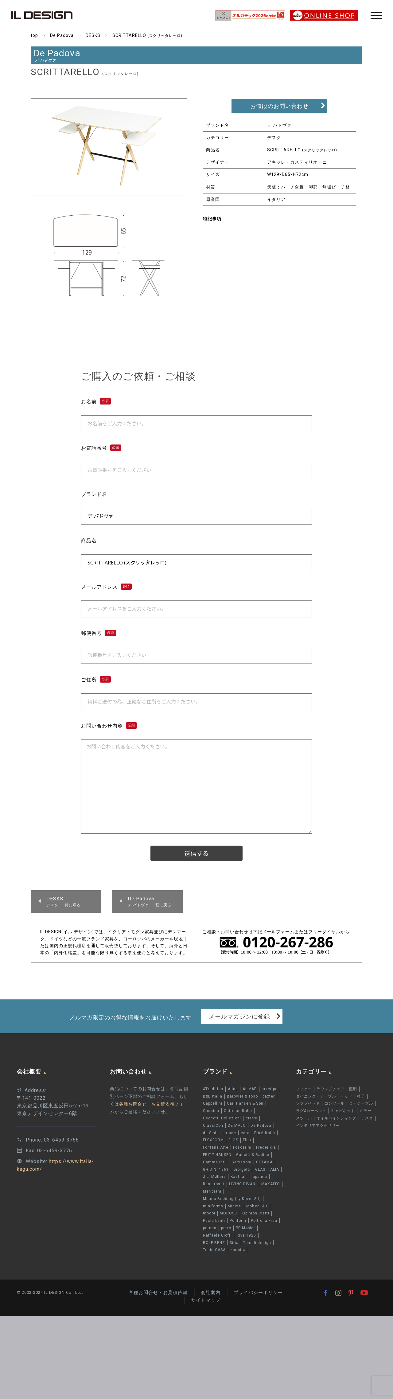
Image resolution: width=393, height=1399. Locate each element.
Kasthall (239, 1176)
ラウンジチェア (330, 1089)
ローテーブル (361, 1104)
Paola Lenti (214, 1220)
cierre (251, 1118)
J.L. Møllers (214, 1176)
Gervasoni (241, 1162)
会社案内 (210, 1292)
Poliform (238, 1220)
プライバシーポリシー (258, 1292)
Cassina (211, 1111)
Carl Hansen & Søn (245, 1104)
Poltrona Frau (264, 1220)
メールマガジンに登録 (239, 1016)
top (34, 35)
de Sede (211, 1133)
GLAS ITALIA (267, 1169)
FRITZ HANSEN (217, 1155)
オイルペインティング (336, 1118)
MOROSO (229, 1213)
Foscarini (242, 1147)
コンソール (334, 1104)
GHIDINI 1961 (216, 1169)
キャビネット (343, 1111)
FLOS (233, 1140)
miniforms (213, 1206)
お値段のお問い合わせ (279, 106)
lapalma (259, 1176)
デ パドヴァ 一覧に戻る (149, 901)
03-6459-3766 (61, 1140)
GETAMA (264, 1162)
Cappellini (212, 1104)
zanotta (238, 1250)
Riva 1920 (246, 1235)
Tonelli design (257, 1243)
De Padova (62, 35)
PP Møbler (245, 1228)
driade (230, 1133)
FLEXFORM (213, 1140)
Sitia (234, 1243)
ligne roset (213, 1184)
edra (245, 1133)
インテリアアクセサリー (318, 1125)
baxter (269, 1096)
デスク (367, 1118)
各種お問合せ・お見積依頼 (158, 1292)
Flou (247, 1140)
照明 (353, 1089)
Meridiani (212, 1191)
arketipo (270, 1089)
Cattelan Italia (238, 1111)
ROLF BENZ (214, 1243)
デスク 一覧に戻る (63, 901)
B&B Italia (212, 1096)
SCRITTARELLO (147, 35)
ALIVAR (250, 1089)
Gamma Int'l (215, 1162)
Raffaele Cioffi (217, 1235)
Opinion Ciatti (255, 1213)
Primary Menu (376, 15)
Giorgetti (242, 1169)
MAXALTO (270, 1184)
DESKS (93, 35)
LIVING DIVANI (243, 1184)
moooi (209, 1213)
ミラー (366, 1111)
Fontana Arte (215, 1147)
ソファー (304, 1089)
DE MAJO (237, 1125)
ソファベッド (308, 1104)
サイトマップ (205, 1300)
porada (209, 1228)
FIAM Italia (264, 1133)
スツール (304, 1118)
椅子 (361, 1096)
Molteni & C (257, 1206)
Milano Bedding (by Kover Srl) (232, 1199)
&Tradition (213, 1089)
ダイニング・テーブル (316, 1096)
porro (226, 1228)
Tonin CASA (214, 1250)
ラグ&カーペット (311, 1111)
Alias (233, 1089)
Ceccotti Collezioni (222, 1118)
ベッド (346, 1096)
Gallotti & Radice (252, 1155)
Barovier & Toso (242, 1096)
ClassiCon (213, 1125)
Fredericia (266, 1147)
